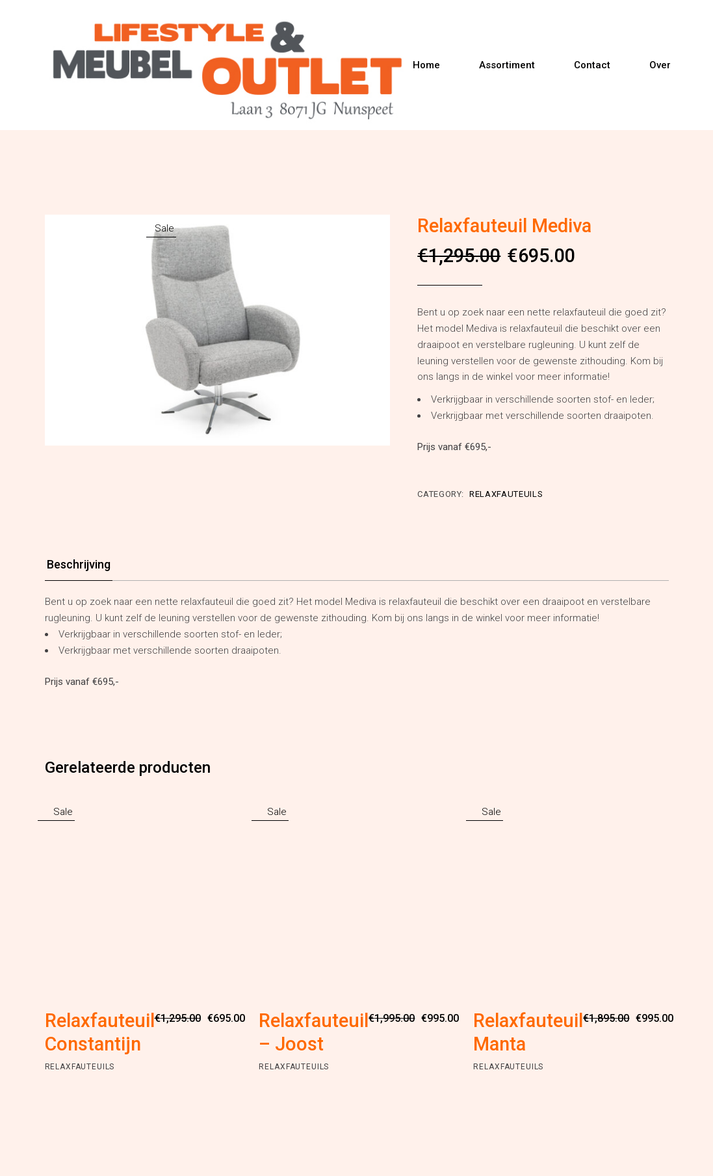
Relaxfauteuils (506, 494)
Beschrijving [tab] (78, 564)
